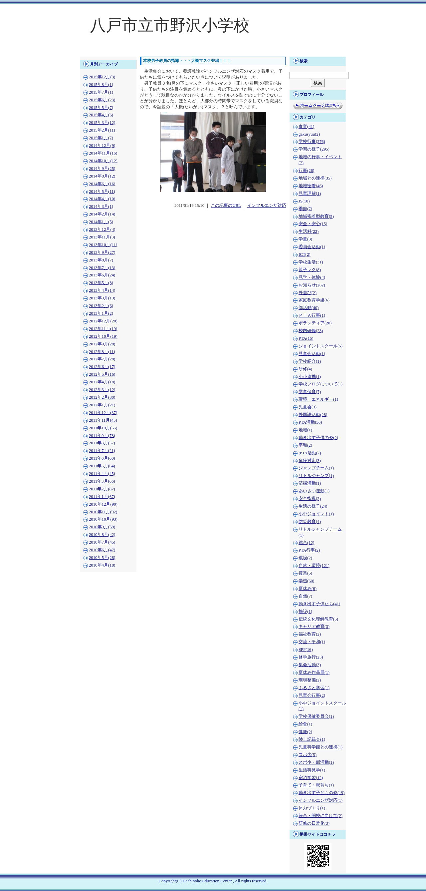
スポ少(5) (308, 754)
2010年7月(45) (102, 542)
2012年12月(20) (103, 321)
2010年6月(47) (102, 550)
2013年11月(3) (102, 237)
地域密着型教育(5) (316, 216)
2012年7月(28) (102, 359)
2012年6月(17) (102, 366)
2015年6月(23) (102, 100)
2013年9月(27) (102, 252)
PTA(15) (306, 338)
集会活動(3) (310, 665)
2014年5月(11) (102, 191)
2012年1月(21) (102, 405)
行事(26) (306, 170)
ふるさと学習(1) (314, 687)
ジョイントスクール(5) (320, 346)
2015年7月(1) (101, 92)
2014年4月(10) (102, 199)
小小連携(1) (310, 376)
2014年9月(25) (102, 168)
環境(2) (305, 558)
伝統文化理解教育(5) (318, 619)
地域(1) (305, 430)
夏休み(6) (308, 588)
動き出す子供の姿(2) (318, 437)
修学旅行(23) (311, 657)
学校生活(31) (311, 262)
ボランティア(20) (315, 323)
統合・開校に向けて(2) (320, 815)
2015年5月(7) (101, 107)
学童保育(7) (310, 391)
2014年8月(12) (102, 176)
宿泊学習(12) (311, 777)
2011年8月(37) (102, 443)
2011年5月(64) (102, 466)
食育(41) (306, 126)
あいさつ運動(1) (314, 491)
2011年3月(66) (102, 481)
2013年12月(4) (102, 229)
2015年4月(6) (101, 115)
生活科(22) (309, 231)
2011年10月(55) (103, 428)
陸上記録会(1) (312, 739)
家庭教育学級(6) (314, 300)
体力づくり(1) (312, 808)
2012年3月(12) (102, 389)
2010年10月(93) (103, 519)
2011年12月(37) (103, 412)
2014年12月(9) (102, 145)
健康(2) (305, 731)
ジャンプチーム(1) (316, 468)
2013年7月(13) (102, 267)
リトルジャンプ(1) (316, 475)
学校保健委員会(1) (316, 716)
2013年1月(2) (101, 313)
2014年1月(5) (101, 222)
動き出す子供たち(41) (319, 604)
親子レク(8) (310, 269)
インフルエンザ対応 (266, 205)
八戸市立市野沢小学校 (170, 25)
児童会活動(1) (312, 353)
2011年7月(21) (102, 450)
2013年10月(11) (103, 244)
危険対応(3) (310, 460)
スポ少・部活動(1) (316, 762)
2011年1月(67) (102, 496)
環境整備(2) (310, 680)
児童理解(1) (310, 193)
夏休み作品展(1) (314, 672)
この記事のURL (226, 205)
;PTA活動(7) (310, 453)
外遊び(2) (308, 292)
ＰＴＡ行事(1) (312, 315)
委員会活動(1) (312, 246)
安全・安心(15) (313, 224)
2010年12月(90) (103, 504)
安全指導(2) (310, 498)
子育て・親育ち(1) (316, 785)
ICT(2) (305, 254)
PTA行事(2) (309, 550)
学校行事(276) (312, 141)
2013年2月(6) (101, 305)
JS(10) (304, 201)
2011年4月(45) (102, 473)
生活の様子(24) (313, 506)
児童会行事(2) (312, 695)
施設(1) (305, 611)
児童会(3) (308, 407)
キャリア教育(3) (314, 626)
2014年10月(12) (103, 161)
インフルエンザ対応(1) (320, 800)
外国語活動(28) (313, 414)
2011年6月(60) (102, 458)
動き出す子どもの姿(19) (321, 792)
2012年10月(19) (103, 336)
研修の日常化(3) (314, 823)
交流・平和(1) (312, 642)
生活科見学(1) (312, 770)
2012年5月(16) (102, 374)
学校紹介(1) (310, 361)
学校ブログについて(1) (320, 384)
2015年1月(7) (101, 138)
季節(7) (305, 209)
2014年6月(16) (102, 184)
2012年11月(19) (103, 328)
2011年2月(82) (102, 489)
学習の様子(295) (314, 149)
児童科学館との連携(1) (320, 747)
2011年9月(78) (102, 435)
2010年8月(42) (102, 534)
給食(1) (305, 724)
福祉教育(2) (310, 634)
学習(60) (306, 581)
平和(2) (305, 445)
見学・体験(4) (312, 277)
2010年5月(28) (102, 557)
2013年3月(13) (102, 298)
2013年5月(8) (101, 282)
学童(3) (305, 239)
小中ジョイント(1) (316, 514)
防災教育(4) (310, 521)
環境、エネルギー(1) (318, 399)
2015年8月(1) (101, 84)
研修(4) (305, 369)
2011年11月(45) (103, 420)
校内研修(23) (311, 330)
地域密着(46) (311, 186)
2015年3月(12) (102, 122)
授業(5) (305, 573)
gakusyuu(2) (309, 134)
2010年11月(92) (103, 512)
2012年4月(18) (102, 382)
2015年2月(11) (102, 130)
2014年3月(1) (101, 206)
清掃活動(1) (310, 483)
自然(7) (305, 596)
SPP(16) (306, 649)
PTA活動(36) (310, 422)
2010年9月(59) (102, 527)
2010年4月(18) (102, 565)
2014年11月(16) (103, 153)
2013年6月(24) (102, 275)
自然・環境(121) (314, 565)
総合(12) (306, 542)
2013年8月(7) (101, 260)
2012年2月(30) (102, 397)
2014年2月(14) (102, 214)
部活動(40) (309, 307)
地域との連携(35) (315, 178)
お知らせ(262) (312, 285)
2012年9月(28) (102, 344)
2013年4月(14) (102, 290)
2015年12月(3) (102, 77)
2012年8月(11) (102, 351)
